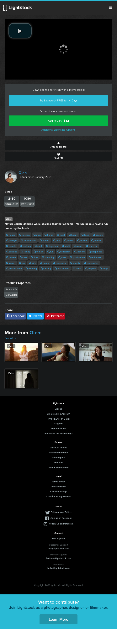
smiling (46, 268)
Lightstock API (58, 428)
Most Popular (58, 457)
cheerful (91, 246)
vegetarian (59, 263)
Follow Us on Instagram (61, 523)
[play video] (20, 30)
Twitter (35, 316)
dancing (11, 251)
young (44, 263)
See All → (10, 338)
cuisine (82, 240)
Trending (58, 462)
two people (62, 268)
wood (78, 246)
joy (22, 263)
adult (66, 246)
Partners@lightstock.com (58, 558)
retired (11, 257)
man (37, 234)
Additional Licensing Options (58, 130)
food (85, 234)
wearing (31, 268)
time (34, 257)
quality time (77, 257)
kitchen (24, 234)
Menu (111, 8)
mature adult (14, 268)
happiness (95, 251)
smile (77, 268)
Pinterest (55, 316)
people (98, 234)
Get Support (58, 538)
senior (68, 240)
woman (96, 240)
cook (38, 246)
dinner (44, 240)
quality (75, 263)
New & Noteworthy (58, 467)
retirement (95, 257)
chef (23, 257)
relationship (28, 240)
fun (50, 251)
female (39, 251)
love (56, 240)
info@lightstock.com (58, 548)
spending (48, 257)
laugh (104, 268)
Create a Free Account (58, 413)
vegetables (91, 263)
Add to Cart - (58, 121)
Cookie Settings (58, 491)
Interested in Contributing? (59, 433)
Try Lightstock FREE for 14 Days (58, 101)
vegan (10, 263)
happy (73, 234)
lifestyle (11, 240)
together (52, 246)
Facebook (15, 316)
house (10, 234)
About (58, 408)
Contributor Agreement (58, 496)
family (25, 251)
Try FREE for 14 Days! (59, 418)
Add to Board (58, 145)
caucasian (63, 251)
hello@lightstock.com (58, 568)
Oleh (23, 173)
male (62, 257)
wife (32, 263)
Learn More (58, 619)
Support (58, 423)
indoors (79, 251)
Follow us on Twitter (61, 512)
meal (61, 234)
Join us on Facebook (61, 517)
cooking (25, 246)
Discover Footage (58, 452)
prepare (90, 268)
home (49, 234)
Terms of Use (59, 481)
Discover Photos (58, 447)
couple (11, 246)
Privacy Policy (58, 486)
